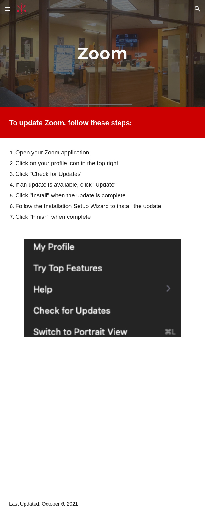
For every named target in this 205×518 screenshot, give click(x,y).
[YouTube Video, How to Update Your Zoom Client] (102, 417)
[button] (7, 8)
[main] (102, 53)
